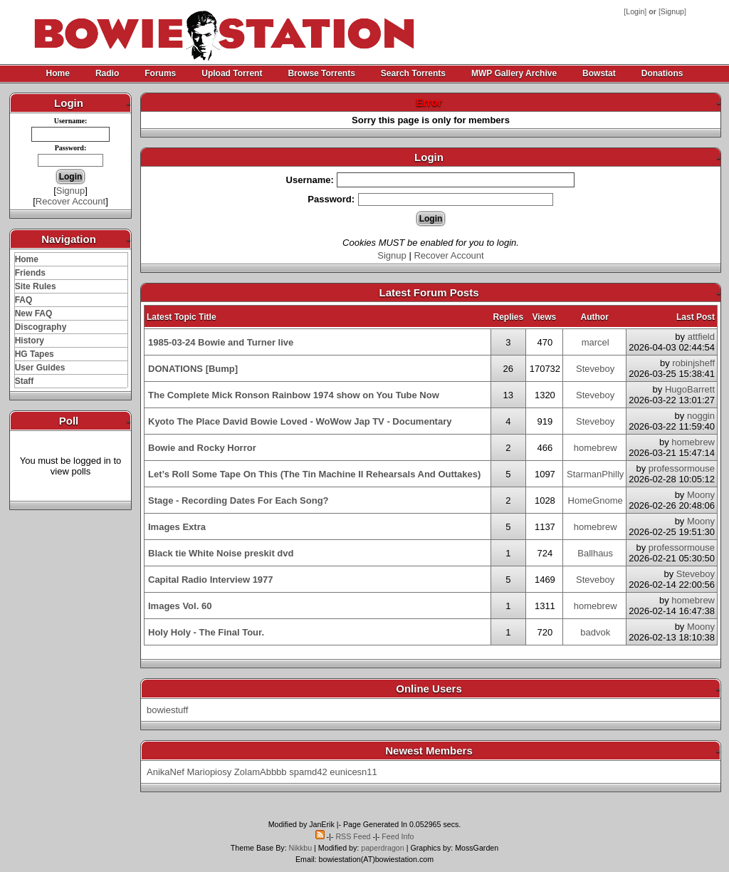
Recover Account (70, 201)
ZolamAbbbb (260, 772)
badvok (595, 632)
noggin (701, 415)
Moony (701, 494)
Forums (160, 73)
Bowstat (599, 73)
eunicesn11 (353, 772)
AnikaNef (165, 772)
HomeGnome (595, 500)
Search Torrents (413, 73)
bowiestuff (167, 710)
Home (58, 73)
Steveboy (595, 368)
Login (635, 11)
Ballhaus (595, 553)
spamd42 (308, 772)
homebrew (595, 447)
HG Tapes (34, 354)
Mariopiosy (209, 772)
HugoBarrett (690, 389)
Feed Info (398, 836)
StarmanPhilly (595, 474)
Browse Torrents (321, 73)
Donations (662, 73)
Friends (30, 273)
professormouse (682, 468)
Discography (41, 327)
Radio (107, 73)
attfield (701, 336)
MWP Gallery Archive (514, 73)
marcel (595, 342)
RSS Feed (352, 836)
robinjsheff (693, 363)
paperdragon (382, 848)
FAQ (24, 300)
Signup (672, 11)
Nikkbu (301, 848)
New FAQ (34, 313)
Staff (24, 381)
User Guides (40, 368)
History (29, 341)
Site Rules (35, 286)
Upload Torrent (231, 73)
